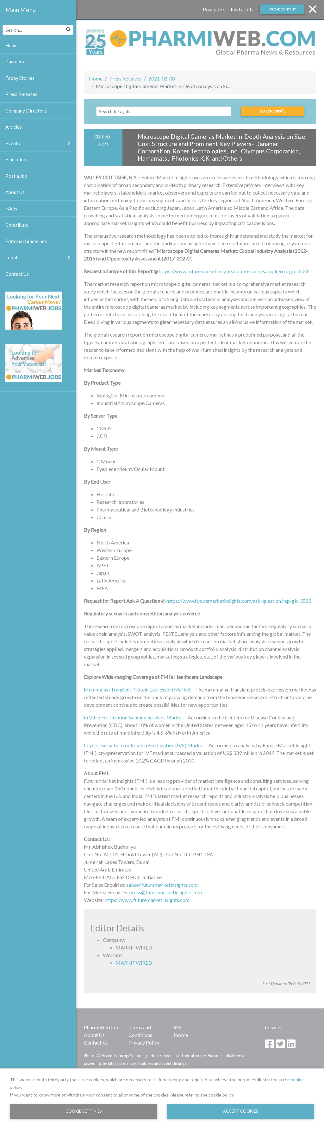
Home (96, 78)
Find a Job (242, 9)
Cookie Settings (83, 1111)
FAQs (11, 208)
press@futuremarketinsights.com (165, 892)
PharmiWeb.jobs (102, 1027)
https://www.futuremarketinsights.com (147, 900)
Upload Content (282, 9)
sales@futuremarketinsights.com (162, 885)
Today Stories (19, 78)
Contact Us (96, 1042)
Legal (40, 257)
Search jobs (272, 111)
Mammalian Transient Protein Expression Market (137, 689)
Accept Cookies (240, 1111)
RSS (177, 1027)
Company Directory (26, 110)
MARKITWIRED (133, 963)
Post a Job (214, 9)
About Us (94, 1035)
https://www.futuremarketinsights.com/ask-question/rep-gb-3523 (238, 601)
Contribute (16, 225)
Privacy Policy (143, 1042)
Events (40, 143)
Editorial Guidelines (26, 241)
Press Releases (125, 78)
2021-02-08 (161, 78)
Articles (13, 127)
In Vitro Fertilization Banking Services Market (133, 717)
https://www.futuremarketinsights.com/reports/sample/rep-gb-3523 (233, 271)
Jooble (180, 1035)
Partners (14, 61)
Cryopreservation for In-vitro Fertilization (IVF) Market (144, 745)
